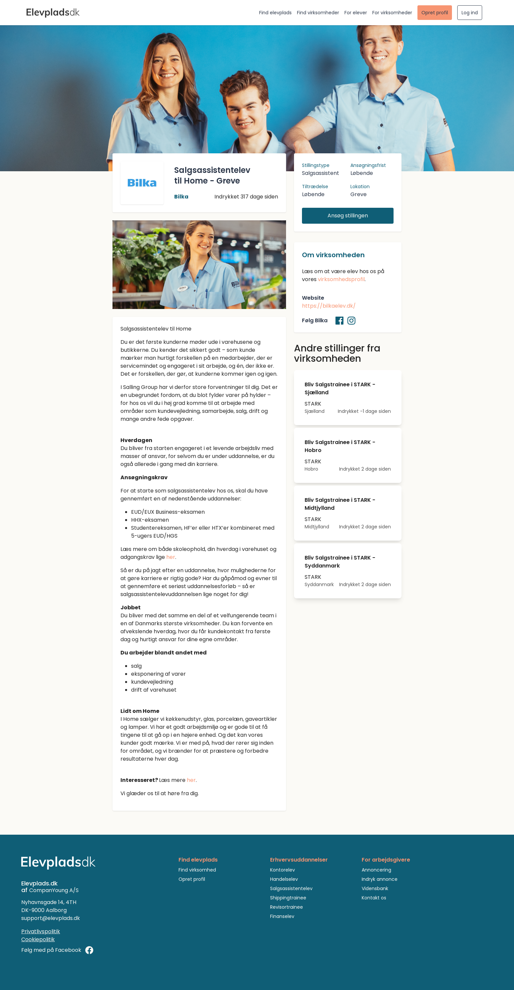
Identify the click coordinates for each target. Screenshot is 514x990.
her (170, 557)
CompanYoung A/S (54, 890)
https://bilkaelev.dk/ (329, 306)
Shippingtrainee (288, 897)
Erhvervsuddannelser (299, 860)
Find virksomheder (318, 12)
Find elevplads (275, 12)
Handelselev (284, 879)
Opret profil (434, 12)
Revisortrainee (286, 907)
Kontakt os (374, 897)
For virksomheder (392, 12)
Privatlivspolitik (40, 931)
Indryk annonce (380, 879)
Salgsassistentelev (291, 888)
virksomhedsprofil (341, 279)
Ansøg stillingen (348, 215)
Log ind (470, 12)
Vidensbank (375, 888)
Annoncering (376, 870)
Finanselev (282, 916)
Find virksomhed (197, 870)
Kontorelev (282, 870)
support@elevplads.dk (50, 918)
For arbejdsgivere (386, 860)
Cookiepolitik (38, 939)
